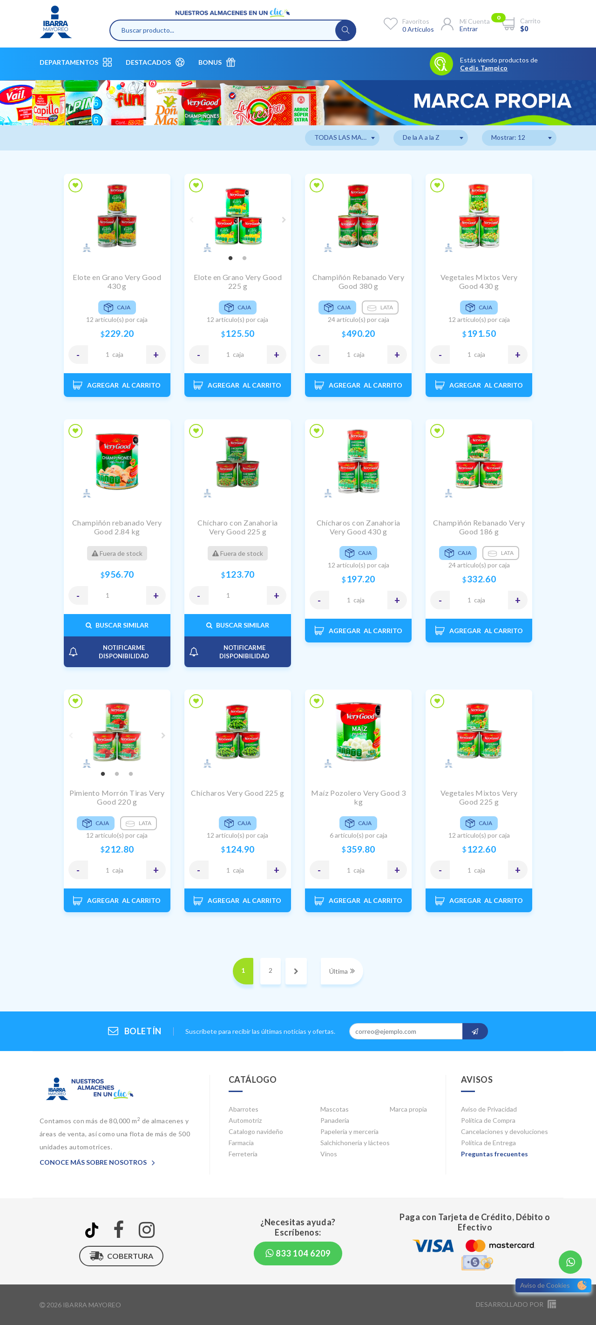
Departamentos (76, 62)
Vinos (328, 1154)
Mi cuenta (475, 21)
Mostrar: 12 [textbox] (508, 137)
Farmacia (241, 1143)
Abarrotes (243, 1109)
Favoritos (415, 21)
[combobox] (342, 138)
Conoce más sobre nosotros (97, 1162)
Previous (191, 220)
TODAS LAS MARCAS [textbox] (346, 137)
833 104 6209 (298, 1253)
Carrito (530, 21)
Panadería (334, 1120)
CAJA (117, 354)
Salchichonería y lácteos (355, 1143)
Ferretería (243, 1154)
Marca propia (408, 1109)
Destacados (155, 62)
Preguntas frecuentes (494, 1154)
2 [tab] (244, 258)
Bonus (216, 62)
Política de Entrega (488, 1143)
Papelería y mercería (349, 1131)
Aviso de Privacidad (489, 1109)
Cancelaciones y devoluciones (504, 1131)
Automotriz (245, 1120)
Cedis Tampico (484, 68)
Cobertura (121, 1256)
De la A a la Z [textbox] (421, 137)
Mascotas (334, 1109)
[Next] (296, 971)
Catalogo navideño (256, 1131)
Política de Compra (488, 1120)
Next (284, 220)
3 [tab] (130, 774)
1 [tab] (230, 258)
